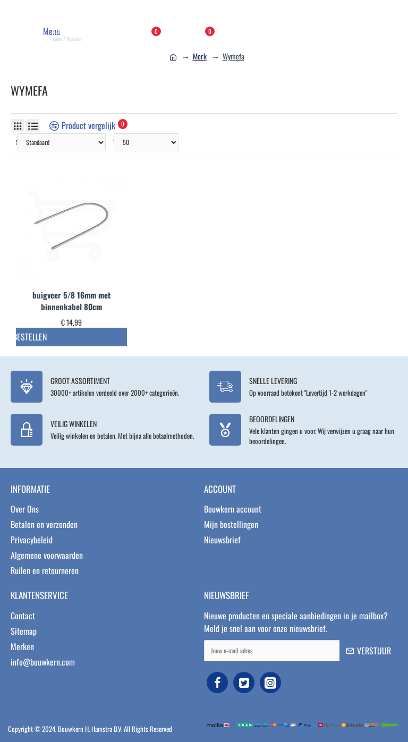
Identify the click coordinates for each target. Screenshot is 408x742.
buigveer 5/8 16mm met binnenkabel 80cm (71, 301)
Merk (200, 56)
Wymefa (233, 56)
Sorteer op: (16, 142)
